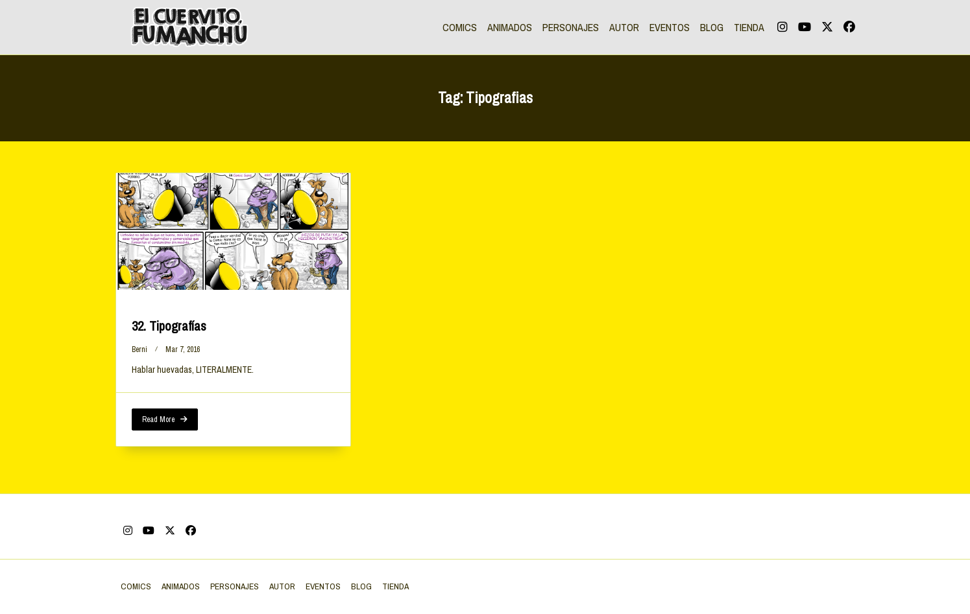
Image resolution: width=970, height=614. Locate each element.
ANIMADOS (509, 27)
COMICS (460, 27)
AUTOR (624, 27)
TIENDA (749, 27)
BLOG (711, 27)
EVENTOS (669, 27)
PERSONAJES (570, 27)
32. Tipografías (169, 326)
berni (139, 349)
